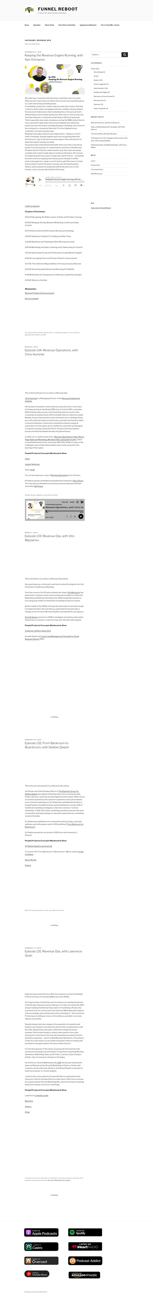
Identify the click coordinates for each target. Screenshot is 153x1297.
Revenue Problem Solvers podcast (39, 293)
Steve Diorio (78, 481)
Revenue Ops (99, 100)
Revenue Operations (59, 475)
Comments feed (97, 169)
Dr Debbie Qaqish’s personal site (38, 846)
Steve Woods (30, 860)
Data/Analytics (99, 88)
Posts (93, 69)
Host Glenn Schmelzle (67, 25)
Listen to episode (32, 206)
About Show (49, 25)
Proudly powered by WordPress (35, 1292)
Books (96, 80)
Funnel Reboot (58, 9)
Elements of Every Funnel (103, 96)
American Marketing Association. (59, 1180)
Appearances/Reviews (88, 25)
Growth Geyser (31, 617)
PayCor (28, 865)
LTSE (59, 1063)
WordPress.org (96, 174)
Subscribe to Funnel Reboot (101, 208)
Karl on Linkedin (32, 299)
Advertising (98, 72)
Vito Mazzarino (73, 592)
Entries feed (95, 165)
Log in (93, 161)
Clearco (28, 1106)
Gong (27, 1112)
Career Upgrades (100, 84)
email (32, 470)
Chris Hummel (31, 398)
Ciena (27, 459)
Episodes (36, 25)
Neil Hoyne (38, 486)
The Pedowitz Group (67, 791)
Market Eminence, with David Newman (105, 123)
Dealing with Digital (101, 92)
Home (27, 25)
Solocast (97, 104)
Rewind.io (29, 1101)
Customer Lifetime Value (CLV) (38, 631)
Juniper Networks (32, 464)
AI (94, 76)
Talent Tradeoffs (100, 108)
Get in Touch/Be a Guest (110, 25)
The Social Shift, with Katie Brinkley (104, 134)
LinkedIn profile (41, 1095)
